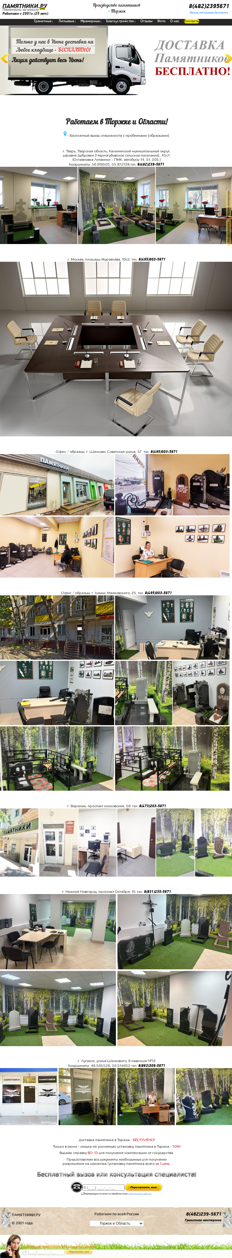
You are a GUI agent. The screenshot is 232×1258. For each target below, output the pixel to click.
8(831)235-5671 (157, 891)
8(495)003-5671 (152, 259)
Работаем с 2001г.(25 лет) (25, 13)
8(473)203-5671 (152, 806)
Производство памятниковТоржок (116, 8)
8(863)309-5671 (151, 1065)
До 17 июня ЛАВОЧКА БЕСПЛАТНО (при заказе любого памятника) (59, 1246)
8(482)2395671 (209, 6)
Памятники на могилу (20, 9)
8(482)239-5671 (150, 164)
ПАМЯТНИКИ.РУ (24, 6)
